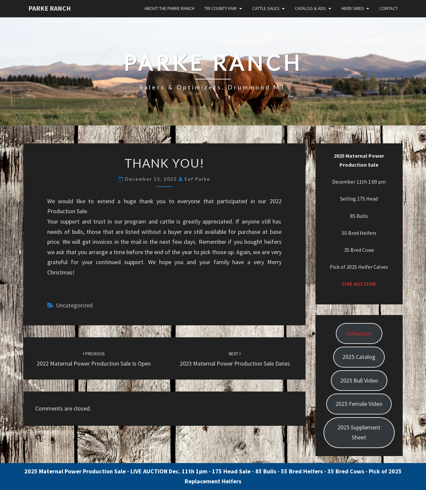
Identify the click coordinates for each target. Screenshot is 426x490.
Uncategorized (74, 305)
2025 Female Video (358, 404)
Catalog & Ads (310, 8)
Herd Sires (352, 8)
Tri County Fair (220, 8)
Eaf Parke (197, 179)
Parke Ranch (49, 8)
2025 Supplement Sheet (358, 432)
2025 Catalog (358, 357)
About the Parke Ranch (169, 8)
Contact (388, 8)
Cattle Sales (266, 8)
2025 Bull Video (359, 380)
